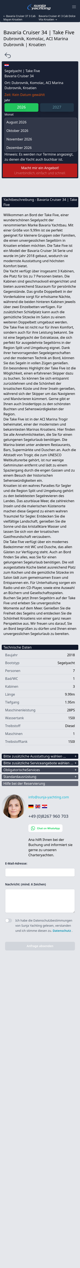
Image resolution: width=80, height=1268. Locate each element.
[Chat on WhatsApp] (53, 828)
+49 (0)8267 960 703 (48, 816)
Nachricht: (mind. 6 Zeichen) (25, 884)
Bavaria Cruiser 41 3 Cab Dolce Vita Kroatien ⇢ (57, 17)
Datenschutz (62, 931)
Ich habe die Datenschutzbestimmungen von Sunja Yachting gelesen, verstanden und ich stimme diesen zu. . (44, 925)
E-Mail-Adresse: (16, 863)
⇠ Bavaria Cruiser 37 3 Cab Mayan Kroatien (19, 17)
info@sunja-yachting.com (48, 797)
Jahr (7, 100)
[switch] (8, 920)
